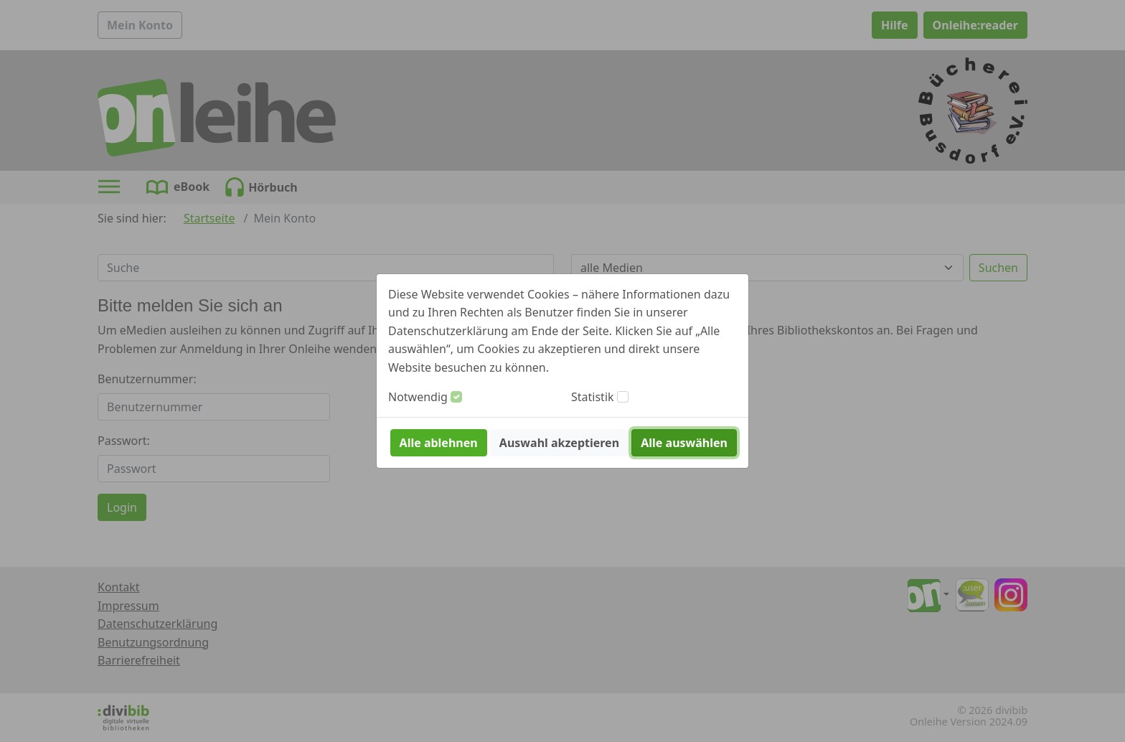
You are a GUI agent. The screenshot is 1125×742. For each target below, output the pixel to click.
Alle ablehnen (439, 443)
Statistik (592, 397)
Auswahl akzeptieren (559, 443)
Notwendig (418, 397)
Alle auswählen (684, 443)
